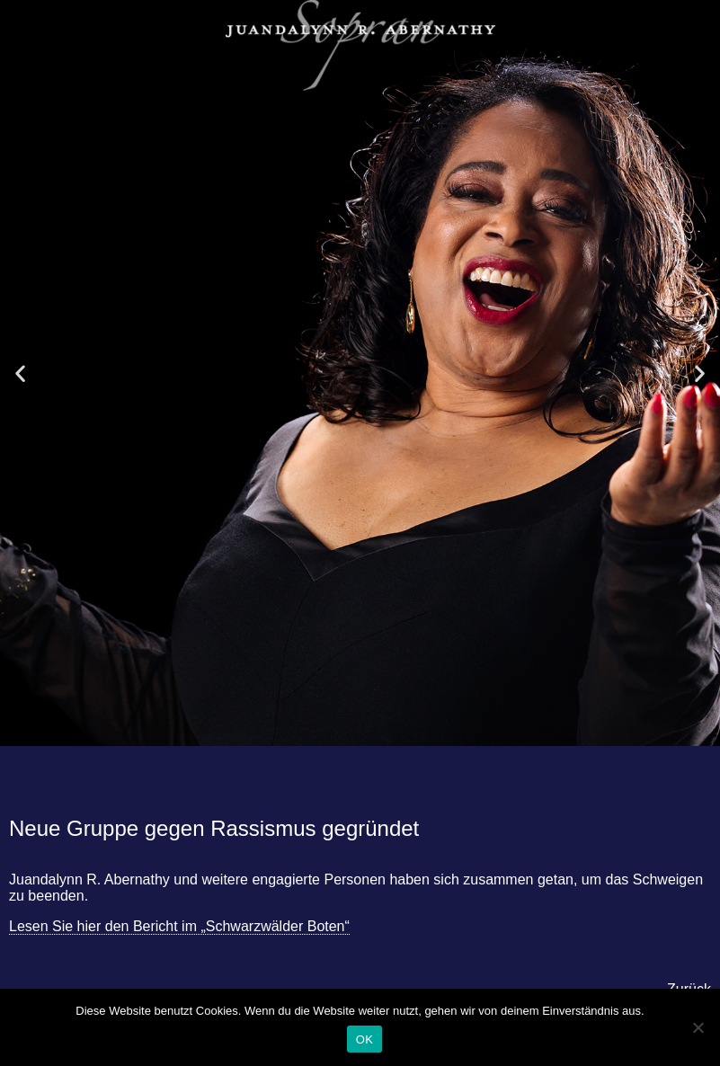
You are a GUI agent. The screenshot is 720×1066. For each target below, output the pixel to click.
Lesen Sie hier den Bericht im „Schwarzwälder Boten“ (179, 926)
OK (364, 1039)
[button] (20, 373)
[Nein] (698, 1027)
